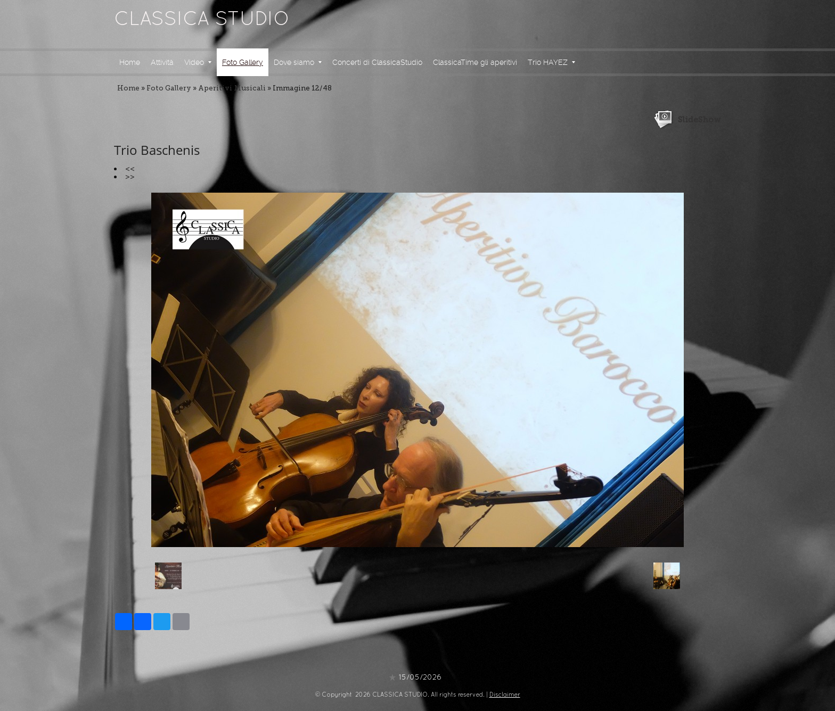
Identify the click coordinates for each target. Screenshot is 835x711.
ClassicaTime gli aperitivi (475, 62)
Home (129, 62)
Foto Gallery (242, 62)
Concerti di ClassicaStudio (377, 62)
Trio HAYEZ (551, 62)
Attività (162, 62)
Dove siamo (298, 62)
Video (197, 62)
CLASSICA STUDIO (202, 20)
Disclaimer (504, 695)
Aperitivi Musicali (232, 88)
